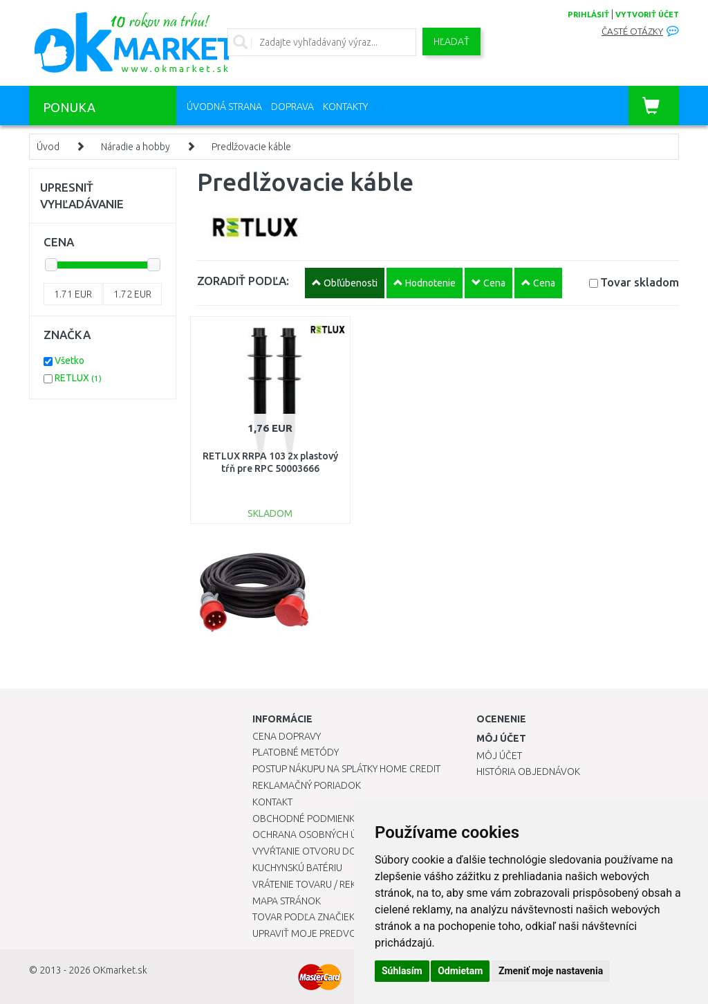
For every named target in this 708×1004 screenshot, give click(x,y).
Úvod (48, 146)
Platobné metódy (295, 752)
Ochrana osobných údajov (320, 834)
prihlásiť (588, 14)
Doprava (292, 106)
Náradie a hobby (135, 146)
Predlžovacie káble (251, 146)
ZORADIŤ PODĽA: (243, 280)
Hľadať (451, 41)
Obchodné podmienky (306, 818)
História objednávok (528, 771)
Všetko (69, 360)
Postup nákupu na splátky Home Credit (346, 768)
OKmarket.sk (120, 970)
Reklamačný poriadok (306, 785)
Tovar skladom (639, 282)
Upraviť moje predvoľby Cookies (333, 933)
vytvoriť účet (647, 14)
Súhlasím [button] (402, 970)
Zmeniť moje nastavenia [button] (551, 970)
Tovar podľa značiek (303, 916)
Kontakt (272, 801)
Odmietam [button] (460, 970)
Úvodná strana (224, 106)
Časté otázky (632, 31)
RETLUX (78, 377)
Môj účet (499, 755)
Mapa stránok (286, 900)
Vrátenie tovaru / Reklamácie (323, 884)
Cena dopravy (286, 736)
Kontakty (345, 106)
